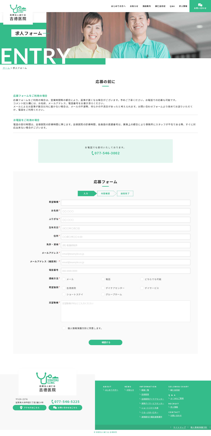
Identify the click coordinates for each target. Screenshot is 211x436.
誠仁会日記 (160, 6)
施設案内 (147, 6)
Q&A (172, 6)
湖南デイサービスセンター (152, 403)
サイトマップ (179, 427)
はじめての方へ (118, 6)
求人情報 (183, 6)
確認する (106, 342)
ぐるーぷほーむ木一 (149, 412)
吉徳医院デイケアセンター (152, 399)
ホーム (6, 68)
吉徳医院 (145, 394)
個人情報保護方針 (77, 328)
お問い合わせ (176, 415)
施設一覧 (145, 390)
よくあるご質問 (177, 398)
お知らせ (134, 6)
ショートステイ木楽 (149, 407)
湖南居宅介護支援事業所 (151, 416)
